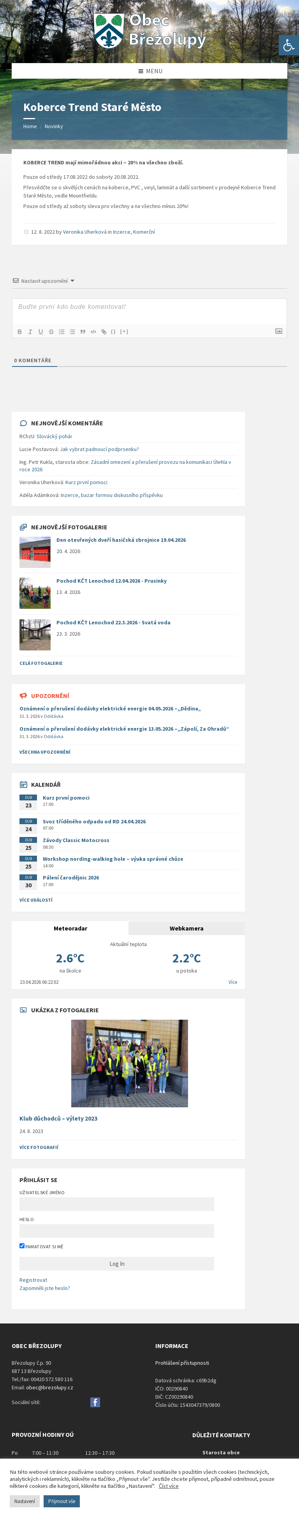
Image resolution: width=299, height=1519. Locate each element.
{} (117, 331)
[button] (289, 45)
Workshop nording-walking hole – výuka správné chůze (113, 858)
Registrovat (33, 1279)
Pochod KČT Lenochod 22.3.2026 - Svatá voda (113, 622)
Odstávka (53, 716)
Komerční (144, 231)
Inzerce (121, 231)
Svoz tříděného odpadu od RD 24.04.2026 (94, 821)
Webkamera (187, 928)
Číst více (169, 1485)
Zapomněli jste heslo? (44, 1288)
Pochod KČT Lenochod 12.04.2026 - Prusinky (111, 580)
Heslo (26, 1219)
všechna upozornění (44, 752)
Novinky (54, 126)
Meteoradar (70, 928)
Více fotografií (38, 1147)
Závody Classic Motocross (76, 840)
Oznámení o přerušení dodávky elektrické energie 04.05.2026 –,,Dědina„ (110, 708)
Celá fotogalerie (41, 663)
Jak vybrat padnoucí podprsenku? (99, 449)
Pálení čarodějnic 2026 (71, 877)
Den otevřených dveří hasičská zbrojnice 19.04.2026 (121, 539)
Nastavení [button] (24, 1501)
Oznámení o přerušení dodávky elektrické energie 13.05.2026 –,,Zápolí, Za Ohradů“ (124, 728)
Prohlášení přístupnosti (182, 1362)
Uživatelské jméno (42, 1192)
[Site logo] (149, 48)
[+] (128, 331)
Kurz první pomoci (86, 482)
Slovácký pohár (54, 436)
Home (30, 126)
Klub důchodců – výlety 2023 (58, 1118)
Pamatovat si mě (41, 1246)
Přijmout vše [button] (61, 1501)
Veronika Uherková (85, 231)
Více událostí (36, 900)
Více (233, 982)
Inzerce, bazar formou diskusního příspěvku (112, 495)
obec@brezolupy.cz (49, 1387)
